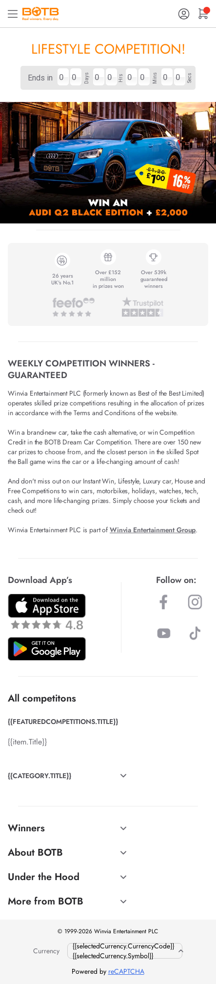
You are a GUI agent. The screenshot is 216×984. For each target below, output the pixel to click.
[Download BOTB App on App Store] (47, 611)
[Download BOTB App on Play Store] (47, 649)
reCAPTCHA (126, 971)
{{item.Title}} (27, 741)
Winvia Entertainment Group (153, 530)
